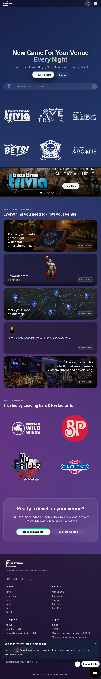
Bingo (9, 604)
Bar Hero (56, 604)
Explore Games (68, 532)
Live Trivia (11, 596)
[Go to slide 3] (48, 193)
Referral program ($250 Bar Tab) (21, 633)
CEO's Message (13, 629)
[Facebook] (15, 579)
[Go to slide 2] (45, 193)
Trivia (8, 592)
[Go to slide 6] (60, 193)
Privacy (55, 625)
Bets (8, 608)
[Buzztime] (8, 3)
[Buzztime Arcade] (84, 150)
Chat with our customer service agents (70, 637)
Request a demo (43, 75)
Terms (55, 629)
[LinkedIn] (29, 579)
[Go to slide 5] (56, 193)
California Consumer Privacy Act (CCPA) (71, 633)
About (9, 625)
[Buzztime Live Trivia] (50, 116)
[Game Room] (88, 3)
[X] (22, 579)
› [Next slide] (95, 182)
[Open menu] (95, 3)
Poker (9, 600)
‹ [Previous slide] (5, 182)
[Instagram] (8, 579)
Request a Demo (33, 532)
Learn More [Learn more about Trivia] (71, 186)
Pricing (62, 75)
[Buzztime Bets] (17, 150)
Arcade (9, 612)
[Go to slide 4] (52, 193)
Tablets (55, 600)
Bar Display (57, 596)
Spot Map (56, 608)
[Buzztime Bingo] (84, 116)
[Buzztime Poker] (50, 150)
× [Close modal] (96, 643)
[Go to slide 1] (41, 193)
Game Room (58, 592)
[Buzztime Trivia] (17, 116)
